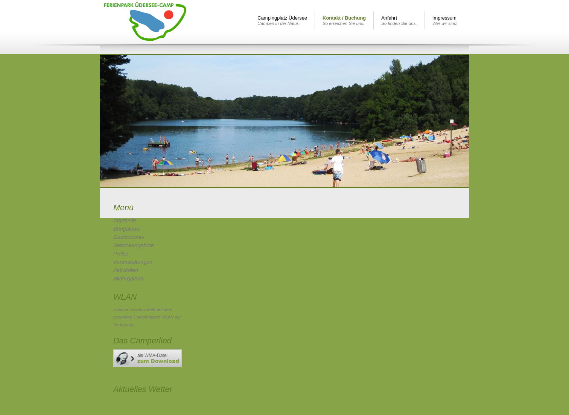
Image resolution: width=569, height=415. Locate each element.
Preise (121, 254)
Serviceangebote (133, 245)
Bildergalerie (128, 279)
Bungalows (126, 229)
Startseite (124, 220)
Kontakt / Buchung (344, 20)
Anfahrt (399, 20)
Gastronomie (128, 237)
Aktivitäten (125, 270)
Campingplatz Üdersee (282, 20)
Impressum (445, 20)
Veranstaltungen (132, 262)
